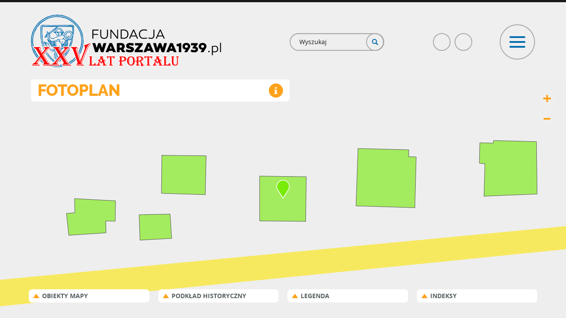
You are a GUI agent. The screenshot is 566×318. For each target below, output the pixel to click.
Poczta (463, 38)
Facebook (442, 38)
